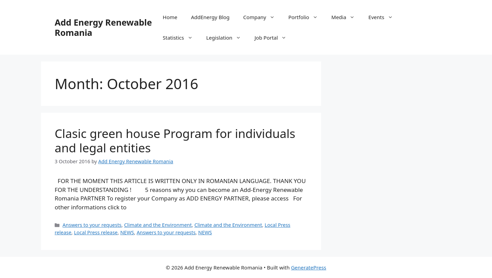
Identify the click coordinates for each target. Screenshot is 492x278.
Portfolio (306, 17)
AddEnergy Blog (210, 17)
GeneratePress (308, 267)
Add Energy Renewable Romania (103, 27)
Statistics (181, 37)
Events (383, 17)
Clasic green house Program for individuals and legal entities (175, 140)
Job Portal (274, 37)
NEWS (127, 232)
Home (170, 17)
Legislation (227, 37)
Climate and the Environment (158, 225)
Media (346, 17)
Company (262, 17)
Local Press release (96, 232)
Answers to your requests (92, 225)
